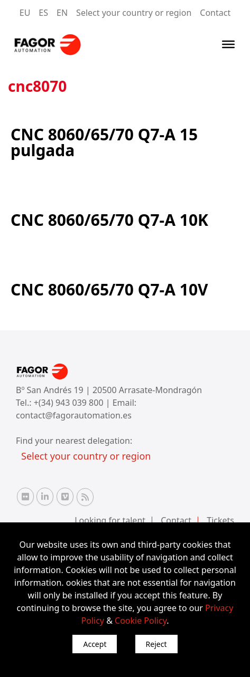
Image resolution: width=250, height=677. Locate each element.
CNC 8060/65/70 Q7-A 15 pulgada (104, 142)
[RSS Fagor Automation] (85, 497)
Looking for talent (110, 520)
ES (43, 12)
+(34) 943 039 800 (70, 402)
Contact (215, 12)
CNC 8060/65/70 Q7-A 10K (109, 220)
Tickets (220, 520)
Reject (156, 644)
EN (62, 12)
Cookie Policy (140, 620)
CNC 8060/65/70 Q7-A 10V (109, 289)
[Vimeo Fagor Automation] (65, 497)
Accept (94, 644)
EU (25, 12)
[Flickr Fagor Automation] (25, 497)
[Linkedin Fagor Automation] (44, 497)
